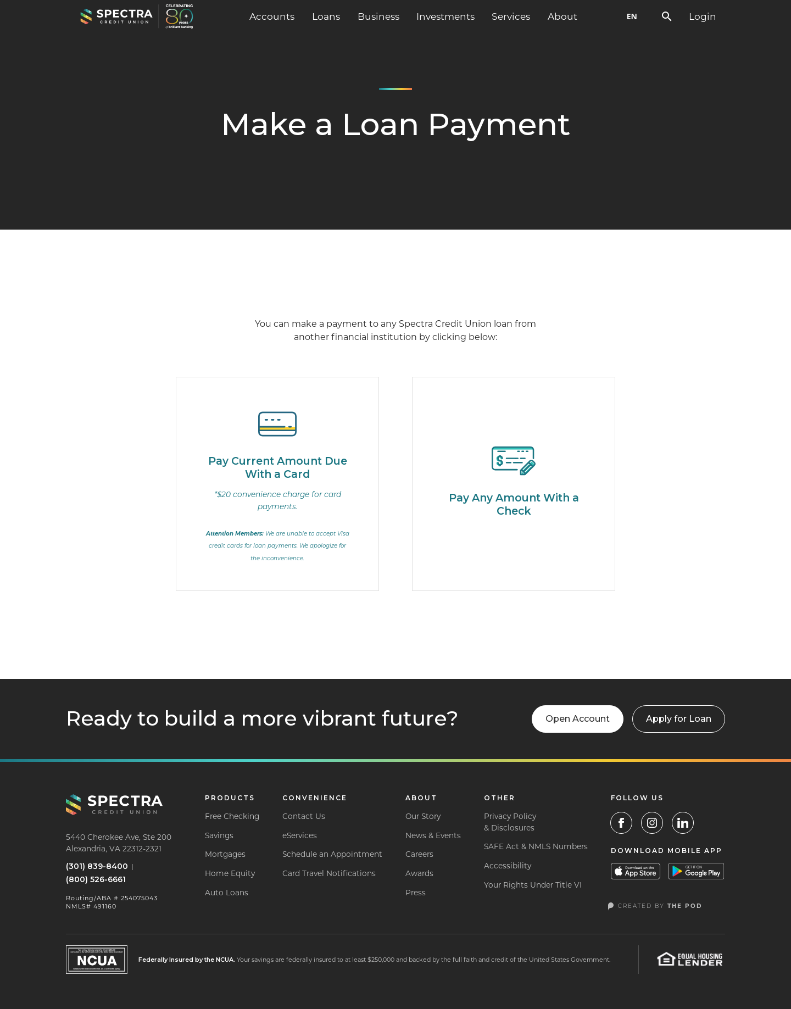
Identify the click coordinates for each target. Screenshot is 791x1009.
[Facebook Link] (621, 823)
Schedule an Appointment (332, 854)
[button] (272, 16)
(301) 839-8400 (97, 866)
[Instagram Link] (652, 823)
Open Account (577, 718)
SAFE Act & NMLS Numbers (536, 846)
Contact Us (303, 816)
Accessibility (507, 865)
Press (415, 892)
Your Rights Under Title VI (533, 884)
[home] (137, 16)
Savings (219, 835)
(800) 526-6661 (96, 879)
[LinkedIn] (683, 823)
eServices (299, 835)
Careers (419, 854)
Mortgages (225, 854)
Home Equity (230, 873)
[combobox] (632, 16)
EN (632, 16)
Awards (419, 873)
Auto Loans (226, 892)
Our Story (423, 816)
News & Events (433, 835)
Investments (445, 16)
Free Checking (232, 816)
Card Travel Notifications (329, 873)
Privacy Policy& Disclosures (510, 822)
